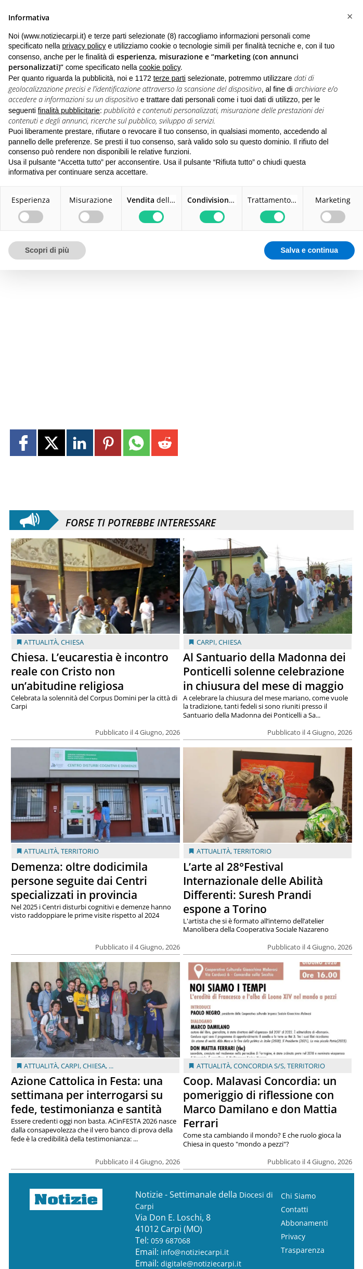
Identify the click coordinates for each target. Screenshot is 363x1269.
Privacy (293, 1236)
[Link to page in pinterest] (108, 442)
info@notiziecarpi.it (195, 1252)
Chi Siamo (298, 1196)
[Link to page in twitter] (51, 442)
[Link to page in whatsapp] (136, 442)
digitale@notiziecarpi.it (201, 1263)
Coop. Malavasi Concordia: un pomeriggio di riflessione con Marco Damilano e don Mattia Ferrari (260, 1102)
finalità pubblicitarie (69, 110)
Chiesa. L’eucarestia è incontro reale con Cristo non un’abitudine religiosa (89, 671)
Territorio (80, 851)
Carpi (206, 642)
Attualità (41, 642)
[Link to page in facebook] (23, 442)
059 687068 (170, 1241)
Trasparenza (303, 1250)
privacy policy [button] (84, 46)
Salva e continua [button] (309, 250)
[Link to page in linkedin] (80, 442)
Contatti (294, 1209)
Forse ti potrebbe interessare (141, 520)
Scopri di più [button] (47, 250)
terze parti (169, 78)
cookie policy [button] (159, 67)
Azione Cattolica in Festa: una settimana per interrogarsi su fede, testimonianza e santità (87, 1095)
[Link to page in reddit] (164, 442)
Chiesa (72, 642)
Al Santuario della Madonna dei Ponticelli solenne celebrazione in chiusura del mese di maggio (264, 671)
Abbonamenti (304, 1223)
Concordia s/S (259, 1065)
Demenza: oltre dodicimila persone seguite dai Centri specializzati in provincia (79, 880)
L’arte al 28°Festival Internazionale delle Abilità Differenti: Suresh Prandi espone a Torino (253, 887)
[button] (349, 16)
